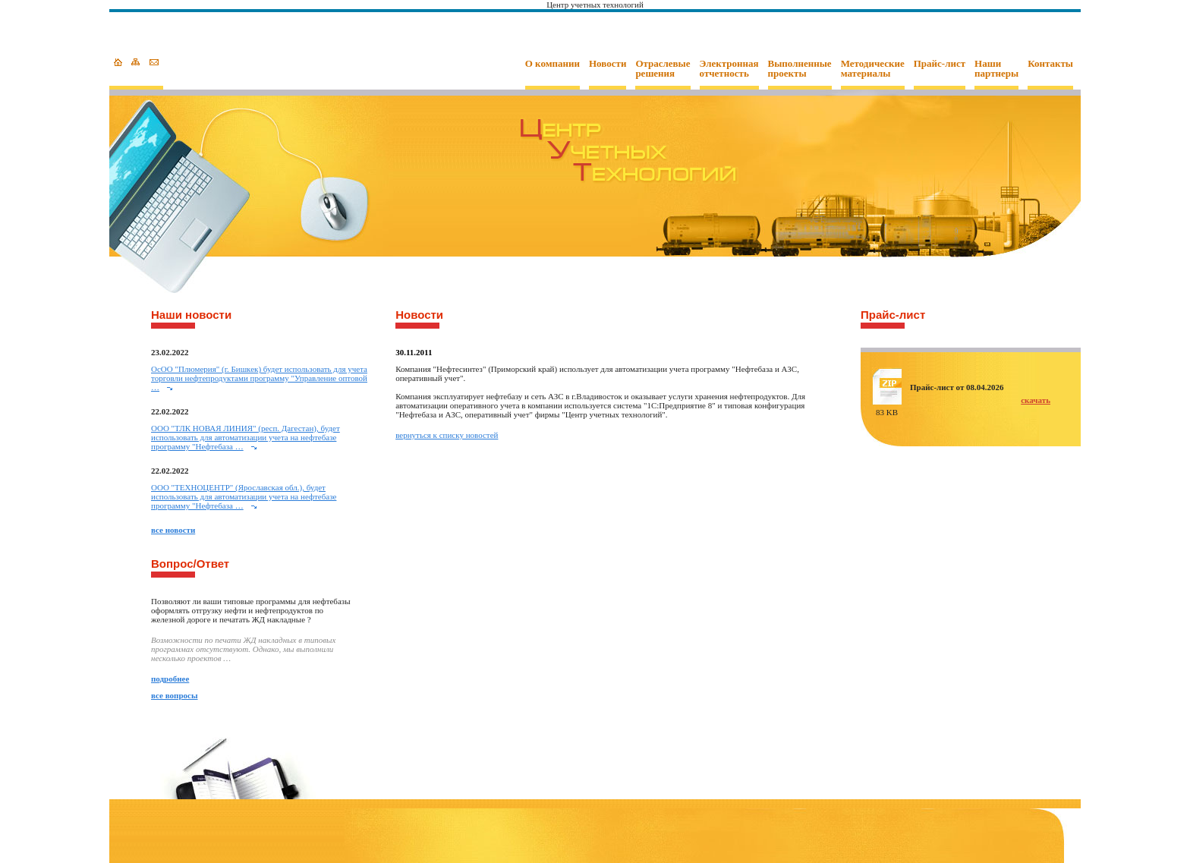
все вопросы (174, 695)
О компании (552, 63)
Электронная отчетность (729, 68)
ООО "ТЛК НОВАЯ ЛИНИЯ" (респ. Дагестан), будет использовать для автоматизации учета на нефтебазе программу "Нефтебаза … (245, 437)
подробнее (170, 678)
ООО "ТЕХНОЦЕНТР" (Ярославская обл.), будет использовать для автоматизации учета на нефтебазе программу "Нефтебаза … (243, 496)
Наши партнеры (996, 68)
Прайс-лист (939, 63)
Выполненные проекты (800, 68)
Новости (607, 63)
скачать (1035, 400)
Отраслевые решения (662, 68)
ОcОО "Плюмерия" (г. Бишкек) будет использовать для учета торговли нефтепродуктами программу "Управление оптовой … (259, 378)
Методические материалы (873, 68)
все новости (173, 529)
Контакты (1050, 63)
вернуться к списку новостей (446, 434)
